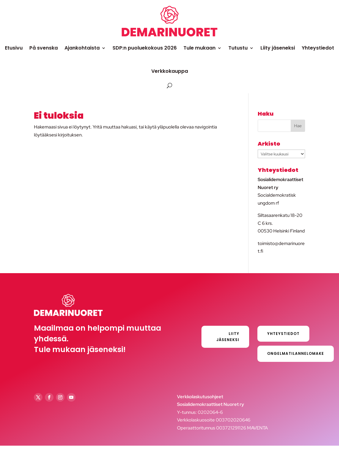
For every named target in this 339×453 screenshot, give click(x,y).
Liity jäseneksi (277, 47)
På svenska (43, 47)
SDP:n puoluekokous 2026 (144, 47)
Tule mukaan (199, 47)
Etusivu (14, 47)
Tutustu (238, 47)
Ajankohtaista (82, 47)
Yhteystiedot (318, 47)
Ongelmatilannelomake (295, 353)
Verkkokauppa (169, 71)
